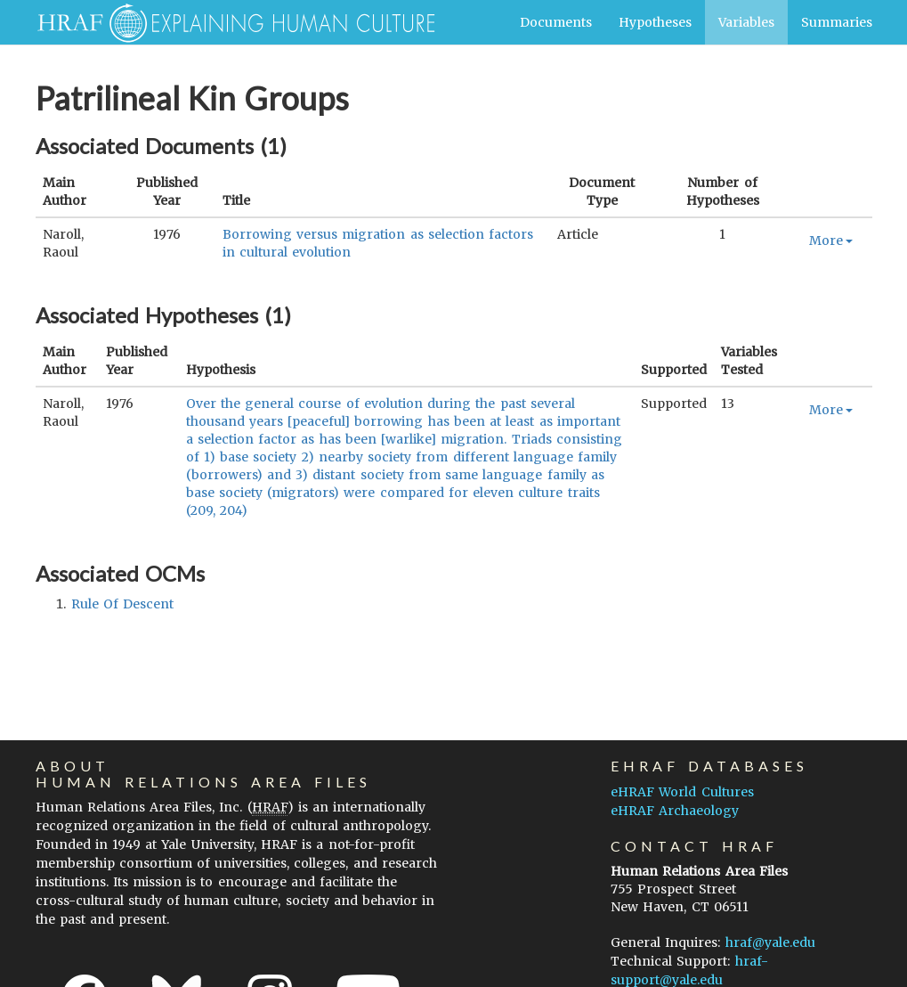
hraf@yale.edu (770, 942)
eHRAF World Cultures (682, 792)
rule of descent (122, 604)
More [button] (831, 240)
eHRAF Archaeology (675, 811)
